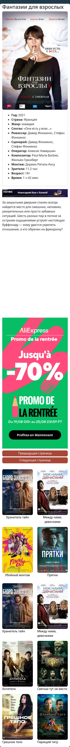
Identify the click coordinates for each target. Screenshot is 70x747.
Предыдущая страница (35, 453)
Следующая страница (35, 460)
